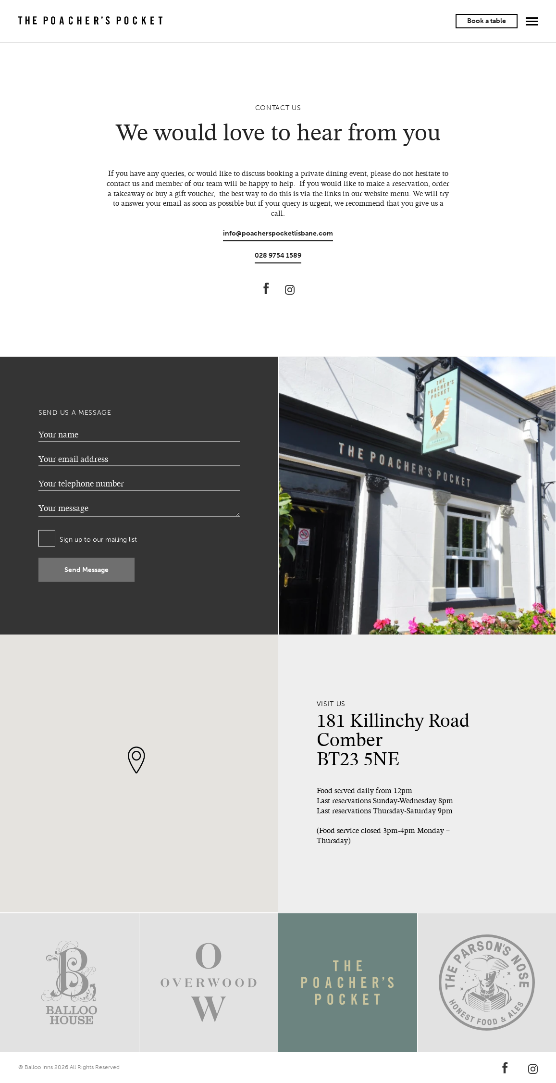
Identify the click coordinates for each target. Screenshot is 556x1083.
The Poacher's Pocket (90, 21)
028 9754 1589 (278, 255)
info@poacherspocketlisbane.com (278, 233)
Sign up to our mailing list (98, 539)
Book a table (486, 21)
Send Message (86, 570)
